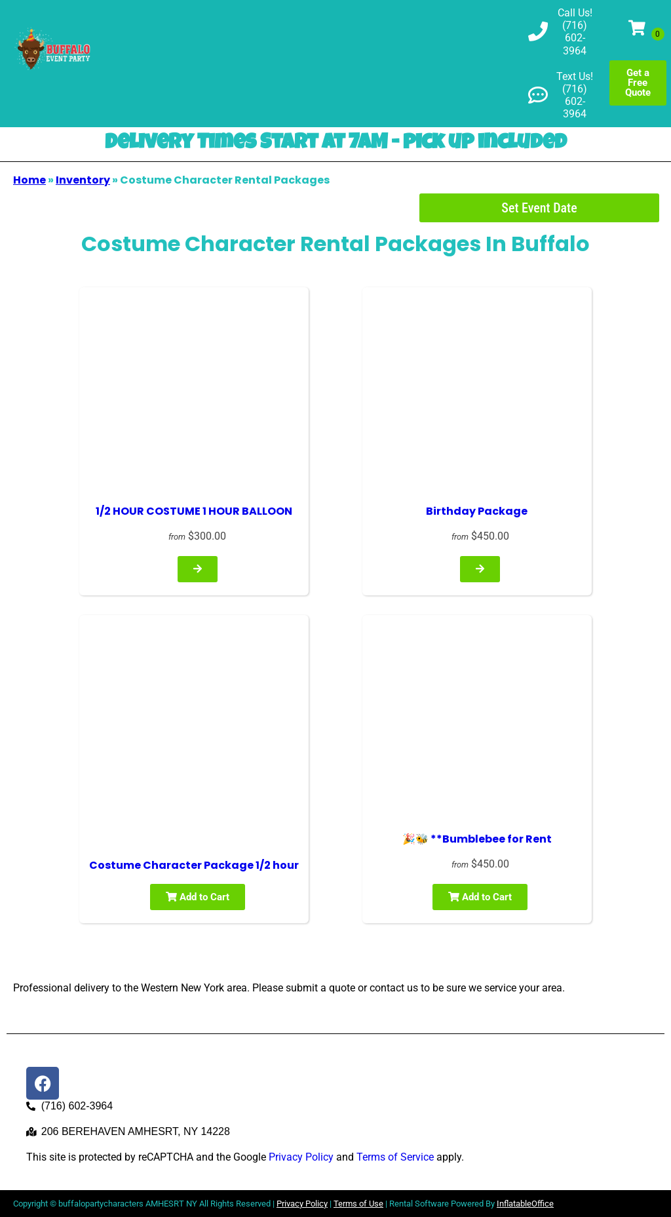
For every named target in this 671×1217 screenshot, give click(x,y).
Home (29, 180)
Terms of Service (395, 1157)
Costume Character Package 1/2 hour (194, 865)
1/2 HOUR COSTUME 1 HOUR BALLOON (194, 511)
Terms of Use (358, 1203)
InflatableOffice (525, 1203)
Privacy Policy (301, 1157)
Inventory (83, 180)
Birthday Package (476, 511)
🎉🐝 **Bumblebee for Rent (477, 839)
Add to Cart (197, 897)
